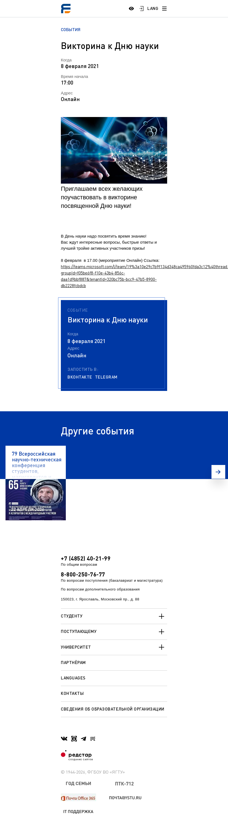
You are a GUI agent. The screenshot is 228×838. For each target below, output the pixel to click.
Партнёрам (73, 662)
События (70, 30)
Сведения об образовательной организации (112, 708)
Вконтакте (79, 377)
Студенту (114, 616)
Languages (73, 677)
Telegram (106, 377)
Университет (114, 647)
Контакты (72, 693)
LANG (153, 8)
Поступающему (114, 631)
